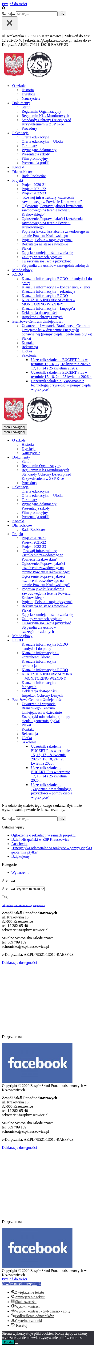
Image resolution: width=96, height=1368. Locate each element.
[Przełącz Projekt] (84, 534)
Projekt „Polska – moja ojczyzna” (47, 240)
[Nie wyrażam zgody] (16, 1343)
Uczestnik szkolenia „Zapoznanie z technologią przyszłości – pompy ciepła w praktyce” (61, 385)
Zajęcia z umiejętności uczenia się (47, 253)
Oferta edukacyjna (35, 137)
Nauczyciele (31, 98)
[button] (21, 1284)
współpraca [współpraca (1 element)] (39, 905)
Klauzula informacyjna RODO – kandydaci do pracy (57, 281)
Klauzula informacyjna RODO (45, 296)
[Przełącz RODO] (84, 640)
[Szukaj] (3, 8)
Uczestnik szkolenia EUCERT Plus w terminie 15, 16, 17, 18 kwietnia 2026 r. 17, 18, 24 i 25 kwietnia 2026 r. (61, 364)
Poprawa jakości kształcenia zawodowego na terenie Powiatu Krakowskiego (55, 233)
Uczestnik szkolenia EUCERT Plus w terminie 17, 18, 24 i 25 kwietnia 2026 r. (61, 374)
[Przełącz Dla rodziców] (84, 525)
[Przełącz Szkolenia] (84, 742)
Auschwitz (19, 844)
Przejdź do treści (14, 4)
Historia (28, 90)
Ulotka (27, 351)
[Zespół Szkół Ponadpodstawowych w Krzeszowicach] (28, 77)
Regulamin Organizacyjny (41, 111)
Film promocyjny (35, 158)
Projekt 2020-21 (34, 185)
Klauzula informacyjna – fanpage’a (48, 308)
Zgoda (8, 1342)
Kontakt (18, 167)
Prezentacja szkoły (36, 154)
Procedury (29, 128)
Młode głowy (22, 270)
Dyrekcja (29, 94)
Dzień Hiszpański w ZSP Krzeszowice (40, 839)
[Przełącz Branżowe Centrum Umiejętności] (84, 700)
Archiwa (8, 889)
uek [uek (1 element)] (3, 905)
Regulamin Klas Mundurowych (45, 116)
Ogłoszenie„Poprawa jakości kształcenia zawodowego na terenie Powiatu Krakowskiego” (52, 210)
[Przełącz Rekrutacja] (84, 487)
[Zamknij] (9, 23)
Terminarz (29, 146)
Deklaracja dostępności (39, 313)
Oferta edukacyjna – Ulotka (42, 141)
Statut (26, 107)
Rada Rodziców (34, 176)
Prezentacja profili (35, 163)
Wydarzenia (20, 873)
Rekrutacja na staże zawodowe (45, 244)
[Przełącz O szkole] (84, 440)
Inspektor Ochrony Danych (42, 317)
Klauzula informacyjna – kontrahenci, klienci (56, 287)
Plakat (26, 248)
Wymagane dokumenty (39, 150)
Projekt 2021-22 (34, 189)
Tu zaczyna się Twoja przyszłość (46, 261)
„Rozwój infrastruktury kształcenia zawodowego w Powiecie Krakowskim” (52, 199)
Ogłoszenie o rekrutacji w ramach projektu (43, 835)
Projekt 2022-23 (34, 193)
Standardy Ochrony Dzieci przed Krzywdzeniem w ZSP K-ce (46, 122)
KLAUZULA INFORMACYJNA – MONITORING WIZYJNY (48, 302)
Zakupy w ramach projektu (42, 257)
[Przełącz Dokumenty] (84, 457)
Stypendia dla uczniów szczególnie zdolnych (55, 265)
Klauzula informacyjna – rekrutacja (48, 291)
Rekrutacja (30, 347)
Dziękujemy (20, 856)
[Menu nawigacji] (14, 427)
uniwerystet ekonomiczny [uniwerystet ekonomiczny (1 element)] (19, 905)
